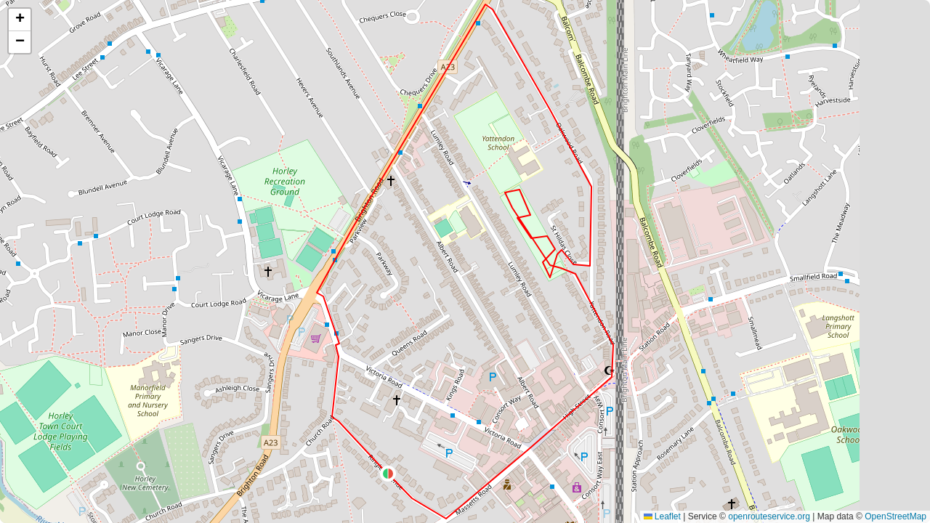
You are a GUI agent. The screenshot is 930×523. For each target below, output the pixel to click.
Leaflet (662, 516)
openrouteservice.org (769, 516)
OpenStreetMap (895, 516)
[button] (388, 473)
